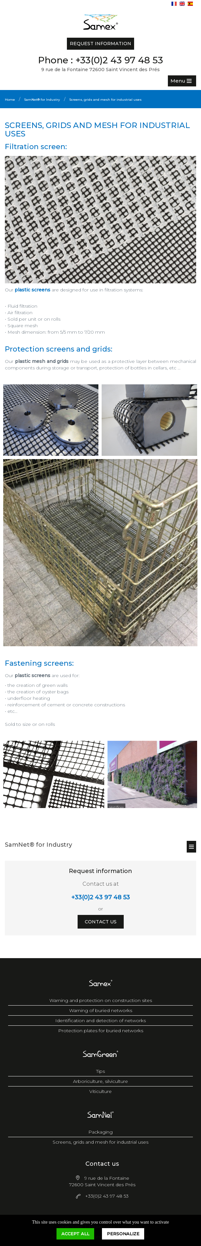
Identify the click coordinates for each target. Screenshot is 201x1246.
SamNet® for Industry (42, 99)
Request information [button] (100, 43)
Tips (100, 1071)
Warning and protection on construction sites (100, 1000)
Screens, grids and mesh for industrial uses (105, 99)
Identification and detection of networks (100, 1020)
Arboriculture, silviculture (100, 1081)
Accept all (75, 1233)
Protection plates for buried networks (100, 1031)
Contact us (101, 922)
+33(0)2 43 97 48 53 (119, 60)
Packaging (100, 1132)
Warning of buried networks (100, 1010)
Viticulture (100, 1091)
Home (10, 99)
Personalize (123, 1233)
